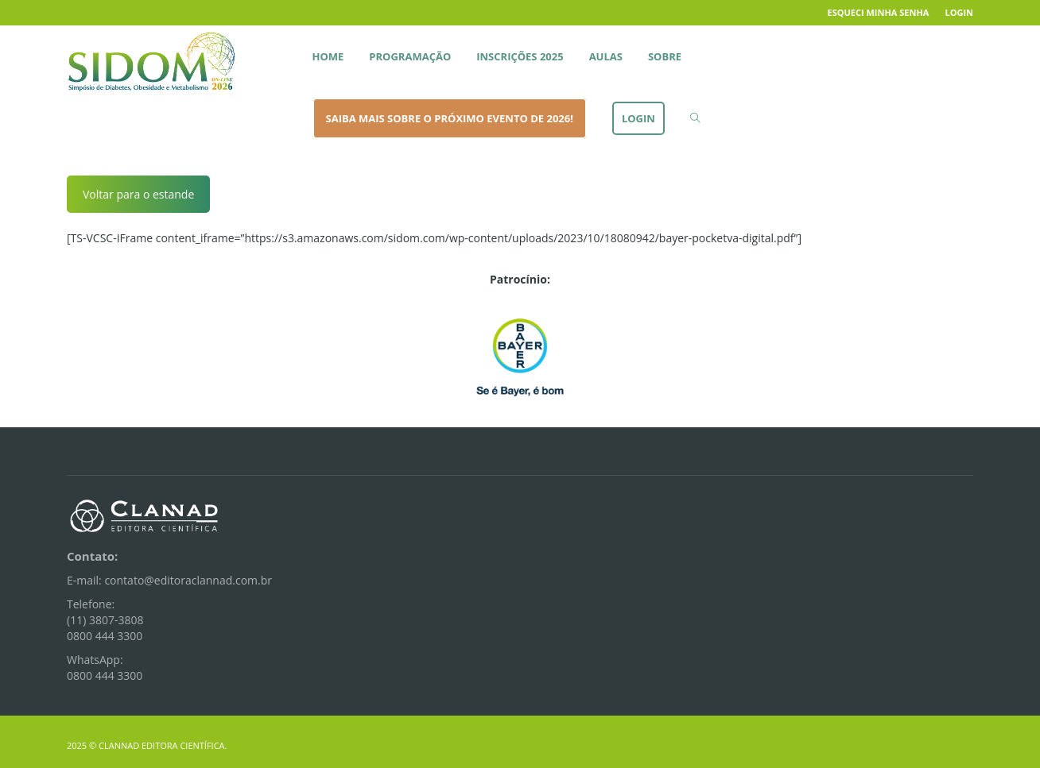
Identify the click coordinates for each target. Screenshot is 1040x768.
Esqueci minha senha (878, 12)
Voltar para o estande (138, 194)
